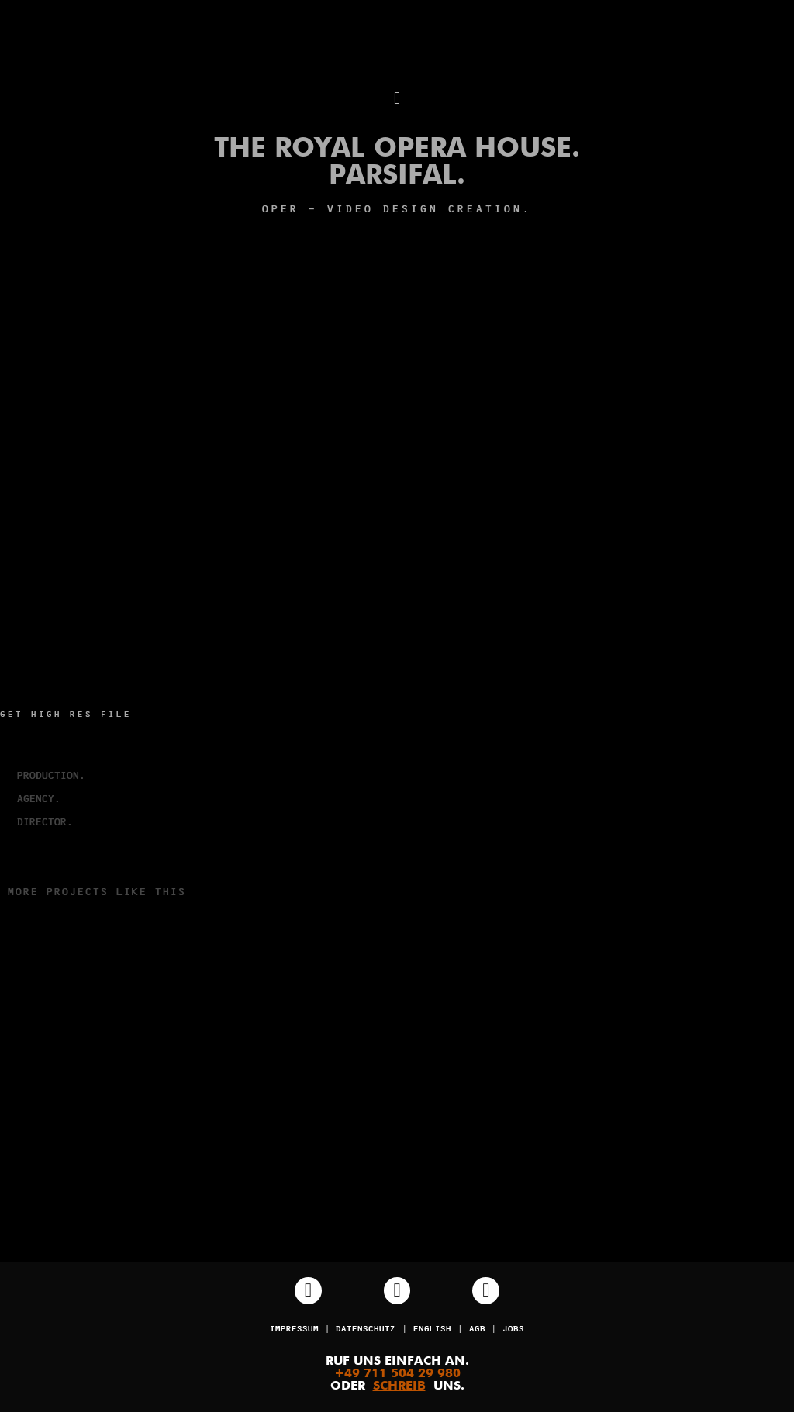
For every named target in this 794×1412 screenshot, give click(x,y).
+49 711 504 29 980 (397, 1374)
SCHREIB (399, 1386)
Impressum (294, 1329)
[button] (396, 99)
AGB (477, 1329)
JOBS (513, 1329)
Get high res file (66, 715)
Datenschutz (365, 1329)
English (432, 1329)
